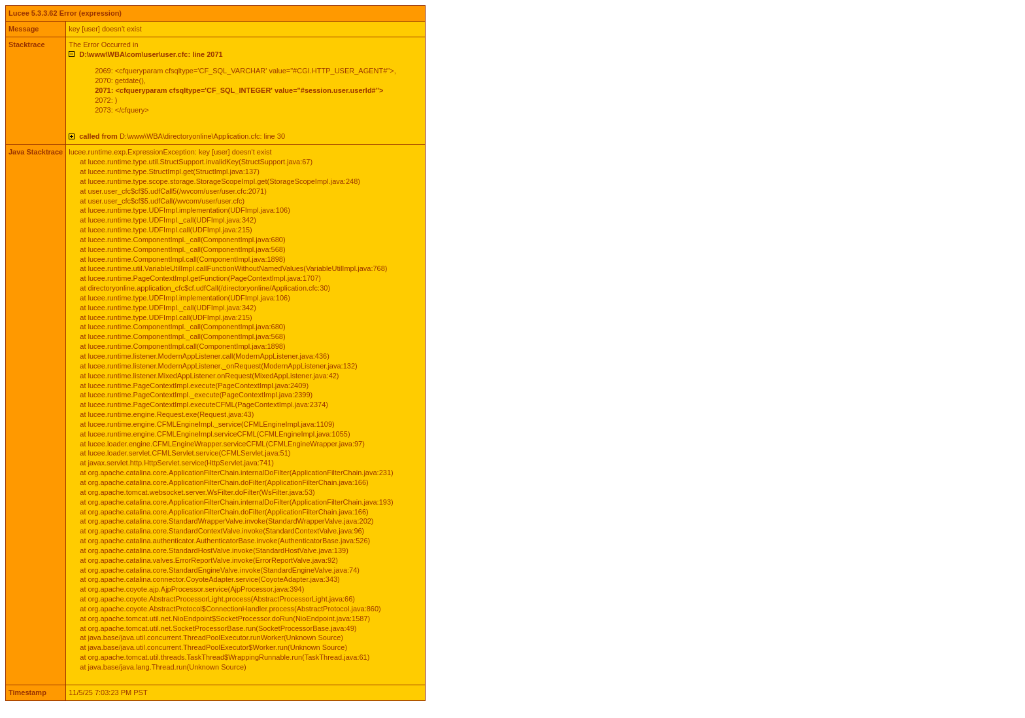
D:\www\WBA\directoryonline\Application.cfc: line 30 (182, 136)
